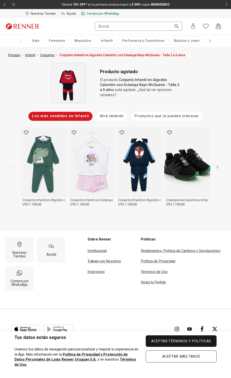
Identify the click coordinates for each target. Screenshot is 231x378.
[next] (217, 167)
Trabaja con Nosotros (104, 261)
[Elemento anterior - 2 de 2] (4, 4)
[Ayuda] (51, 250)
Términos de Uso (154, 272)
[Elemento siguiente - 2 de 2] (226, 4)
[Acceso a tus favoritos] (205, 26)
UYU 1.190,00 (32, 204)
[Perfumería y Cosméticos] (144, 40)
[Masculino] (83, 40)
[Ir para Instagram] (176, 329)
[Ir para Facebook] (202, 329)
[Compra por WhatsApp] (19, 278)
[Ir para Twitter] (214, 329)
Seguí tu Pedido (153, 282)
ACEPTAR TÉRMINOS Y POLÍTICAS (181, 341)
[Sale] (35, 40)
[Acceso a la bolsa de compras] (218, 26)
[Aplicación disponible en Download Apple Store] (25, 329)
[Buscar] (175, 27)
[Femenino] (57, 40)
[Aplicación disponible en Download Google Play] (58, 329)
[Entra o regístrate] (193, 26)
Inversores (96, 272)
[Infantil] (107, 40)
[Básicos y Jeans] (187, 40)
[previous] (13, 167)
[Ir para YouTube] (189, 329)
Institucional (97, 251)
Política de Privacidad (158, 261)
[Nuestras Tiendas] (19, 250)
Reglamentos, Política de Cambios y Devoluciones (180, 251)
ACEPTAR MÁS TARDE (181, 356)
